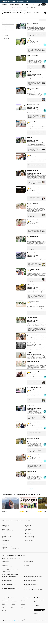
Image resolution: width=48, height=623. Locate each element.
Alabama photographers (15, 10)
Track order (23, 603)
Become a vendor (33, 7)
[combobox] (39, 13)
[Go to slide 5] (22, 28)
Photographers (9, 10)
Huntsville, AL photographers (6, 571)
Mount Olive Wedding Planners (28, 561)
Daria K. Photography (28, 525)
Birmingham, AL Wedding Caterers (7, 581)
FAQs (21, 601)
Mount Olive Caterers (5, 565)
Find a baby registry (38, 606)
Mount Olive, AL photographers (23, 10)
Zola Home (40, 1)
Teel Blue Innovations (28, 526)
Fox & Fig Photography (5, 540)
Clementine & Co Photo (5, 525)
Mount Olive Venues (27, 565)
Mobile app (4, 611)
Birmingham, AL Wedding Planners (7, 585)
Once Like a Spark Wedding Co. (29, 540)
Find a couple (17, 4)
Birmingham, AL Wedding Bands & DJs (7, 577)
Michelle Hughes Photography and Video (8, 530)
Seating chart (4, 610)
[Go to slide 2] (20, 93)
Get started (36, 610)
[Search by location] (39, 12)
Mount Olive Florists (27, 562)
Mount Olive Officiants (5, 561)
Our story (12, 600)
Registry (3, 604)
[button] (32, 12)
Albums (3, 608)
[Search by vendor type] (29, 12)
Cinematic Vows (4, 547)
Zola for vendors (44, 1)
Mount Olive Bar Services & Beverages (7, 562)
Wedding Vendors (4, 10)
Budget (3, 607)
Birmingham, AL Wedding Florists (29, 581)
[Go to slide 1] (19, 28)
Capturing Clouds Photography (6, 536)
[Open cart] (36, 4)
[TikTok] (38, 613)
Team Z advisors (23, 608)
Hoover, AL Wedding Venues (28, 585)
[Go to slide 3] (20, 28)
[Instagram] (37, 613)
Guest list (3, 601)
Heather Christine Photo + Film (29, 536)
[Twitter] (36, 613)
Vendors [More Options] (20, 7)
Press (12, 607)
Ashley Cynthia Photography (6, 526)
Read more (43, 34)
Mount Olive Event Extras (5, 560)
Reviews (12, 603)
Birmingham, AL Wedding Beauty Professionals (31, 577)
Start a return (23, 604)
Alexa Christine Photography (29, 530)
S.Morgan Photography (5, 537)
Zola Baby (36, 1)
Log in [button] (39, 4)
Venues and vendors (5, 600)
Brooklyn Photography (28, 529)
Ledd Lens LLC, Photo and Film (29, 537)
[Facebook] (34, 613)
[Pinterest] (35, 613)
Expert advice (11, 4)
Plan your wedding (5, 4)
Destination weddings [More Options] (26, 7)
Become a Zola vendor (15, 601)
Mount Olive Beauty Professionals (7, 566)
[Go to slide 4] (21, 28)
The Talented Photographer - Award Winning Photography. (10, 548)
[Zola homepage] (24, 4)
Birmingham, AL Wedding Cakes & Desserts (8, 589)
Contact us (22, 607)
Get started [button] (43, 4)
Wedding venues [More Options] (14, 7)
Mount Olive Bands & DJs (28, 560)
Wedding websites (5, 603)
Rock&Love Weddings (5, 544)
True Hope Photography (5, 529)
